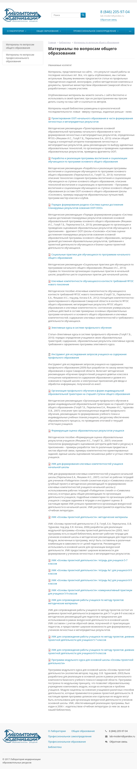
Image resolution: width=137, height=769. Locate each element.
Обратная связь (108, 19)
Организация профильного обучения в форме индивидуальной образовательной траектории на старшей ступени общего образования (89, 392)
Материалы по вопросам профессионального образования (20, 58)
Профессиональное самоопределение (95, 31)
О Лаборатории (16, 31)
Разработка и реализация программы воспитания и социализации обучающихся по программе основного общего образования (87, 160)
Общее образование (48, 31)
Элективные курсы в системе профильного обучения (81, 327)
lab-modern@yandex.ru (122, 736)
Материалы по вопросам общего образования (20, 46)
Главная (52, 42)
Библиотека (65, 42)
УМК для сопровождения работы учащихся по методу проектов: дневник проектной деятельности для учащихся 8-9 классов (91, 651)
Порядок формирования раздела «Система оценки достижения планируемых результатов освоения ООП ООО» (85, 206)
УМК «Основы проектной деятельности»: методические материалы (89, 517)
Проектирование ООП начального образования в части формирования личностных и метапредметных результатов (90, 120)
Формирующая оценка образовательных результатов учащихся (87, 430)
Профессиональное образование (67, 741)
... (130, 30)
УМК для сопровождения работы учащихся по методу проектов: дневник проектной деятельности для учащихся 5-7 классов (91, 638)
